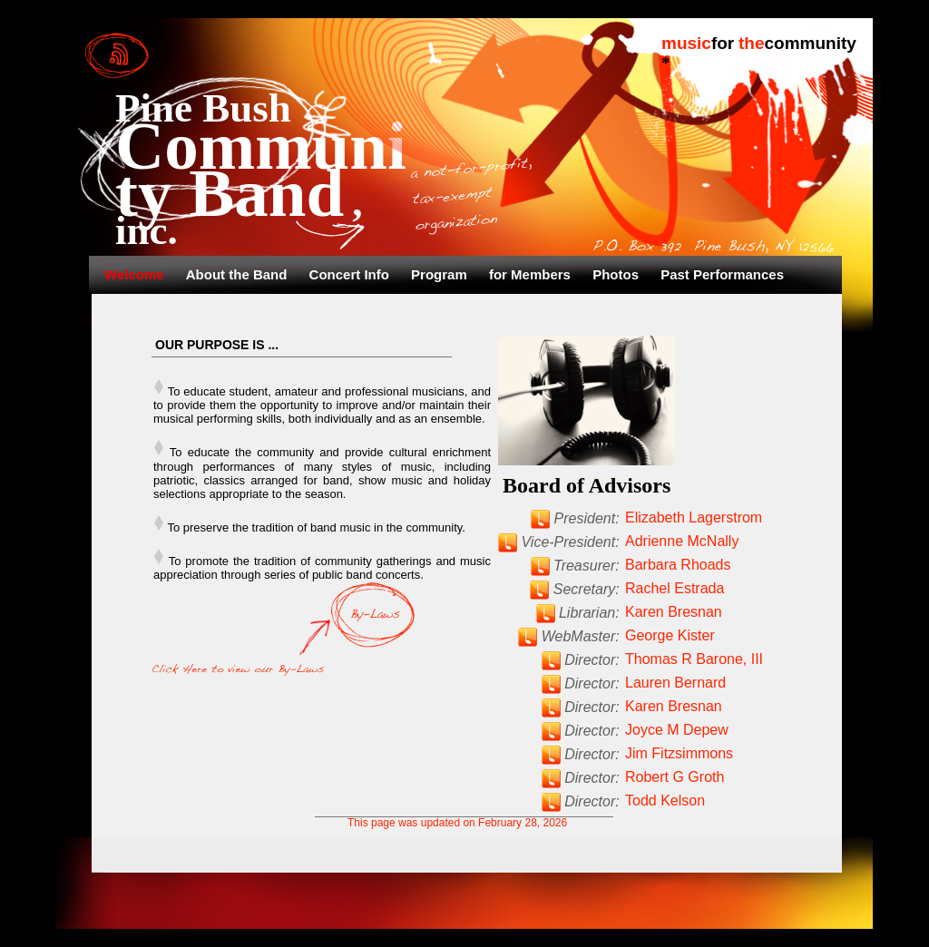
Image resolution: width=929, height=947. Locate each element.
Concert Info (351, 274)
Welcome (136, 274)
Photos (617, 274)
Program (441, 274)
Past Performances (722, 274)
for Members (531, 274)
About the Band (238, 274)
